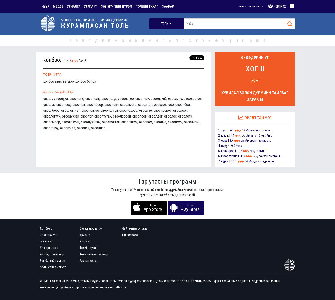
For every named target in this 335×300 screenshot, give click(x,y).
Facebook (130, 235)
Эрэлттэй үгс (48, 235)
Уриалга (85, 235)
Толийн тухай (88, 248)
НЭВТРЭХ (277, 6)
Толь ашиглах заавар (94, 254)
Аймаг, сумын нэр (52, 254)
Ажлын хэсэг (88, 260)
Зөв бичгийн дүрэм (52, 260)
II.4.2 (68, 61)
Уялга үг (85, 241)
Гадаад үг (46, 241)
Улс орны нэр (49, 248)
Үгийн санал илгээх (252, 6)
